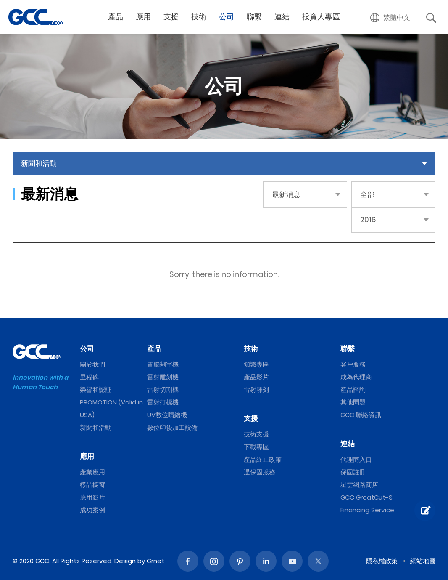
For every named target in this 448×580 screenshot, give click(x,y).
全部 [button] (367, 194)
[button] (390, 17)
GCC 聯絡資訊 (360, 414)
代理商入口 (356, 459)
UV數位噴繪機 (167, 414)
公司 (226, 16)
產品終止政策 (263, 459)
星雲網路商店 (359, 484)
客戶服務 (353, 364)
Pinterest (239, 561)
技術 (198, 16)
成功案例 (92, 510)
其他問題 (353, 402)
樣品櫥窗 (92, 484)
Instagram (213, 561)
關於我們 (92, 364)
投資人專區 (321, 16)
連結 (282, 16)
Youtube (292, 561)
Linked (266, 561)
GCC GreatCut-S (366, 497)
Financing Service (367, 510)
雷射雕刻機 (163, 376)
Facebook (187, 561)
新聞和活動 (95, 427)
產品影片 (256, 376)
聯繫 (254, 16)
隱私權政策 (382, 560)
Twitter (318, 561)
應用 (143, 16)
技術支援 (256, 434)
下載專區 (256, 446)
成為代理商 (356, 376)
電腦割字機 (163, 364)
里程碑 (89, 376)
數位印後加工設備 (172, 427)
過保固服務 (259, 472)
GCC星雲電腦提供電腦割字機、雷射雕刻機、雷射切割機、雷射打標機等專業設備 (35, 16)
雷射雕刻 (256, 389)
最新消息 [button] (286, 194)
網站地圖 (422, 560)
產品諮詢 (353, 389)
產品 (115, 16)
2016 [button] (368, 220)
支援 (171, 16)
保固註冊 (353, 472)
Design (125, 560)
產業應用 (92, 472)
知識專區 (256, 364)
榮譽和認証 (95, 389)
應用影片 (92, 497)
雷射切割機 (163, 389)
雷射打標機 (163, 402)
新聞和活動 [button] (39, 163)
